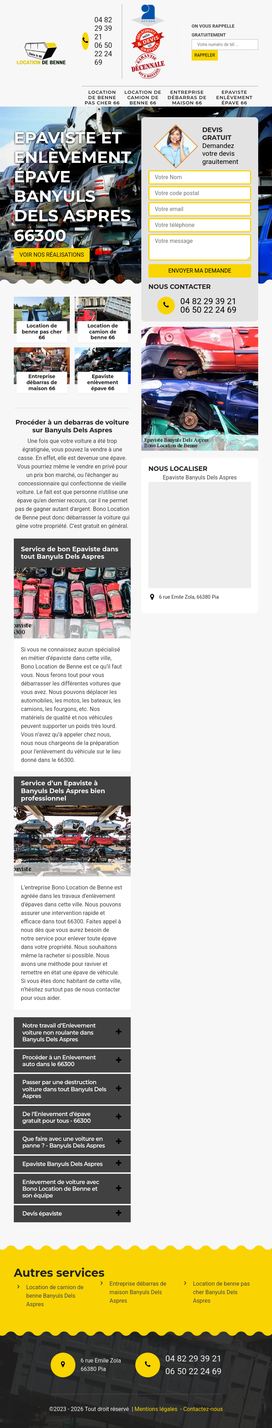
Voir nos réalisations (51, 254)
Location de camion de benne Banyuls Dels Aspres (55, 1296)
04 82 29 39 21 (103, 28)
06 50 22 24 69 (103, 54)
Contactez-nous (203, 1409)
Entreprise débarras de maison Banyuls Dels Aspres (137, 1292)
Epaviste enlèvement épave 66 (234, 97)
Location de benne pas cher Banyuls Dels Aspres (221, 1292)
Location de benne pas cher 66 (102, 97)
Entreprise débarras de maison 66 (187, 97)
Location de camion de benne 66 (142, 97)
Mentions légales (156, 1409)
